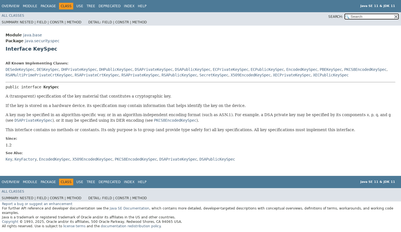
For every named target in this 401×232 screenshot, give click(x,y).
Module (30, 6)
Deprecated (110, 6)
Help (142, 6)
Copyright (10, 222)
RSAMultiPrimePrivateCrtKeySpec (39, 75)
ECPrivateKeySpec (230, 69)
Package (48, 6)
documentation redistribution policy (130, 226)
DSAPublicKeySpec (193, 69)
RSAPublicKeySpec (179, 75)
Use (79, 6)
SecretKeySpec (213, 75)
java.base (32, 35)
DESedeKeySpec (20, 69)
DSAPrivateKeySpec (154, 69)
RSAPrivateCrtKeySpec (97, 75)
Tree (91, 6)
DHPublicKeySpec (116, 69)
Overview (10, 6)
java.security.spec (42, 41)
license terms (74, 226)
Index (129, 6)
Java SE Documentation (129, 208)
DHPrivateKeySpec (79, 69)
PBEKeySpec (331, 69)
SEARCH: (335, 17)
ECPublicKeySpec (267, 69)
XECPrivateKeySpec (292, 75)
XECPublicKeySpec (331, 75)
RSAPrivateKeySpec (140, 75)
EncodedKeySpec (301, 69)
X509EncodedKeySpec (251, 75)
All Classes (13, 16)
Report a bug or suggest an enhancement (37, 204)
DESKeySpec (48, 69)
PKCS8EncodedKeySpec (365, 69)
